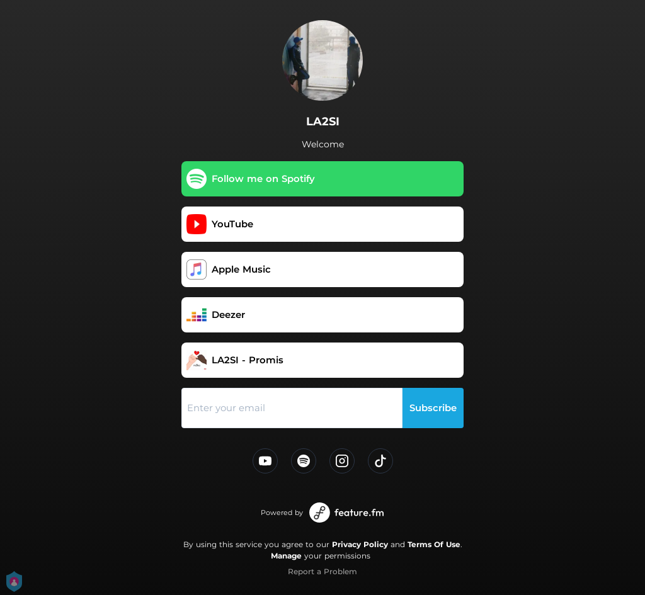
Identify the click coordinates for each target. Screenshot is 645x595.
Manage (286, 555)
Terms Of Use (434, 544)
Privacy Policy (360, 544)
